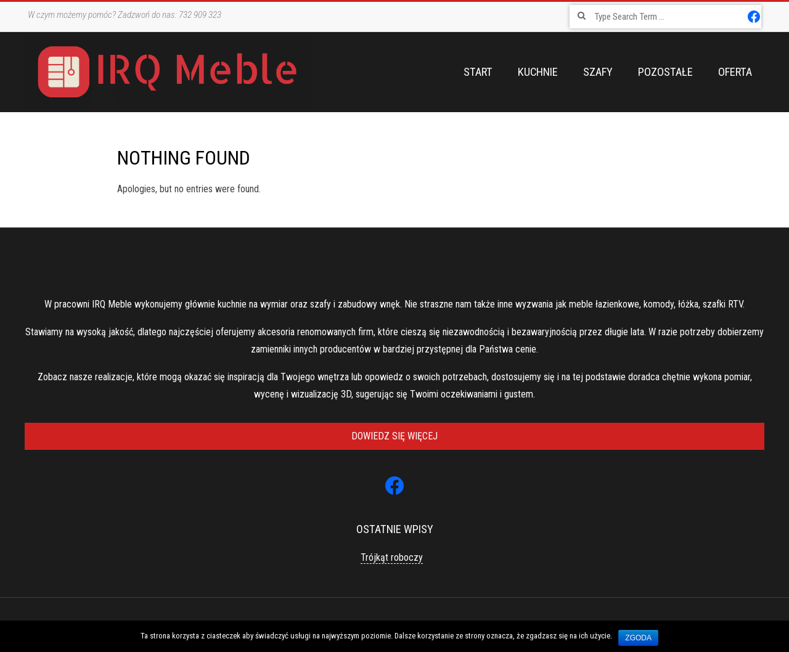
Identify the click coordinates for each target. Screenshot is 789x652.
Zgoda (638, 638)
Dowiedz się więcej (394, 436)
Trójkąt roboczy (392, 557)
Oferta (735, 72)
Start (478, 72)
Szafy (598, 72)
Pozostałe (665, 72)
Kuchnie (538, 72)
